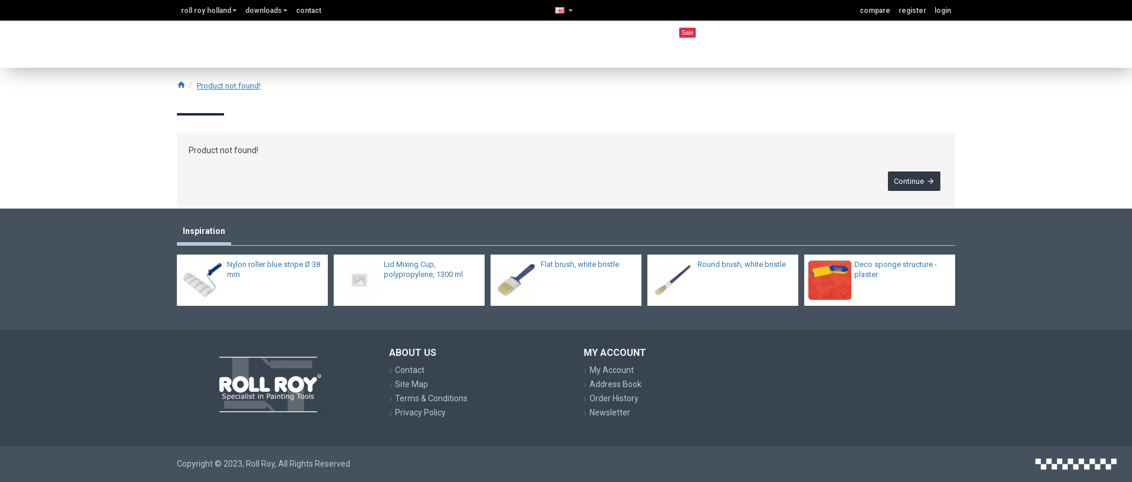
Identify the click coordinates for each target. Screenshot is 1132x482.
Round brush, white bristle (741, 267)
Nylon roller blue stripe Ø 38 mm (273, 272)
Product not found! (229, 85)
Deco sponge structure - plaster (895, 272)
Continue (906, 184)
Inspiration (204, 234)
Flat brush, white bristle (580, 267)
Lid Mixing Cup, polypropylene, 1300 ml (423, 272)
